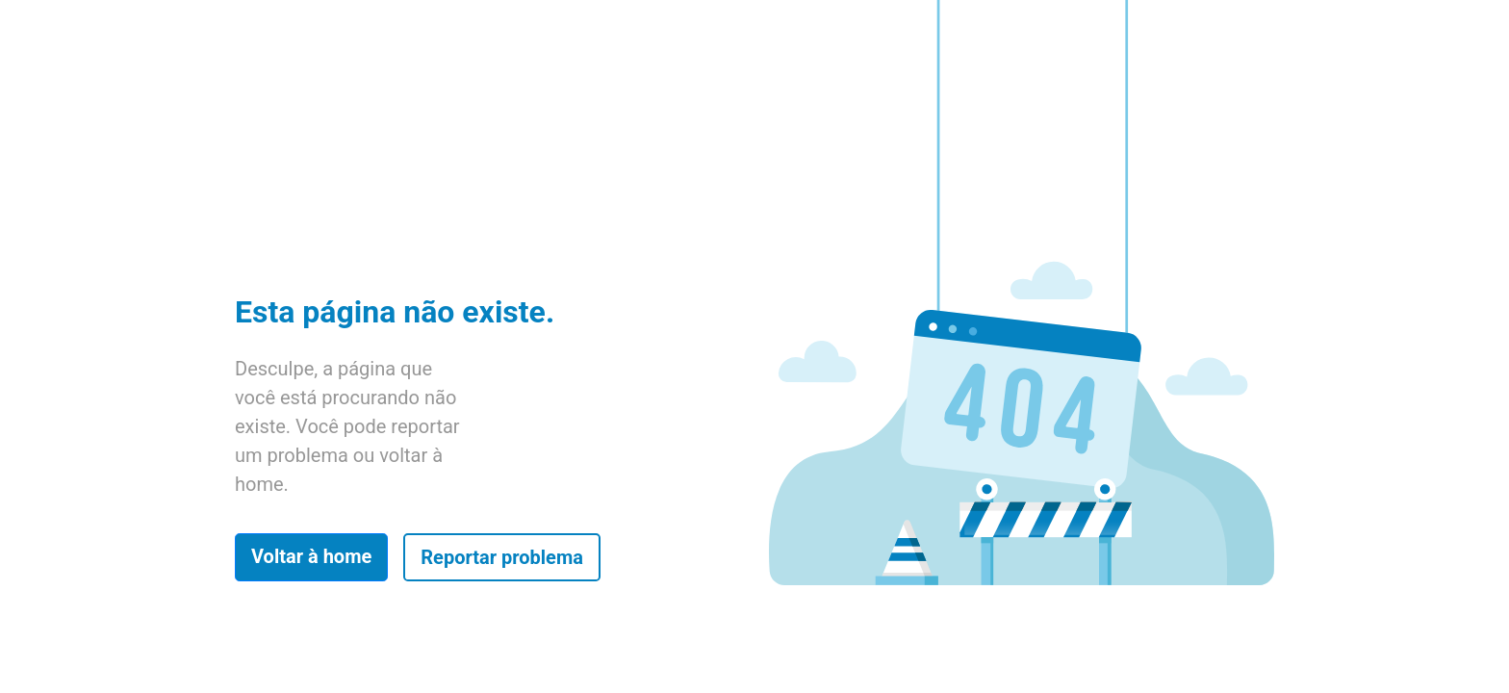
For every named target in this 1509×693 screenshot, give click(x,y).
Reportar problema (502, 557)
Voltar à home (311, 556)
